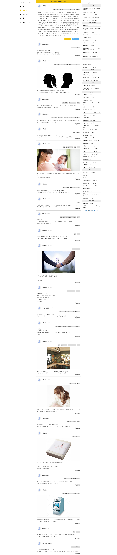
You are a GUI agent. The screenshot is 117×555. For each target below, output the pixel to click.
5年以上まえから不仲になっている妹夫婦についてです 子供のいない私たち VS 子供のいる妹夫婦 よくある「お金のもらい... (58, 451)
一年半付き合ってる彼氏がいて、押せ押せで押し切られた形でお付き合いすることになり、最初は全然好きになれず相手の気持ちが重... (58, 203)
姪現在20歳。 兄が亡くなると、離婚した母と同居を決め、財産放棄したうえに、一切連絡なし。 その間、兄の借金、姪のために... (58, 218)
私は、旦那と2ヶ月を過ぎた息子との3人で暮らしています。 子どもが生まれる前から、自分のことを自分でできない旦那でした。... (58, 77)
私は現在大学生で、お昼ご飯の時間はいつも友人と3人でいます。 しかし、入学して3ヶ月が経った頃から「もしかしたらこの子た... (58, 234)
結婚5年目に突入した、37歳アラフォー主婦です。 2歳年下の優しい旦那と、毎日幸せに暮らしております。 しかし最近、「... (58, 263)
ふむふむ (67, 38)
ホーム (23, 6)
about (86, 210)
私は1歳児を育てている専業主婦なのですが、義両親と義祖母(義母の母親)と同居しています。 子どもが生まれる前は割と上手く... (58, 160)
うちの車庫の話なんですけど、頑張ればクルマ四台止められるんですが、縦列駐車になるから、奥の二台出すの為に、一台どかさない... (58, 118)
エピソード (24, 10)
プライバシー (95, 210)
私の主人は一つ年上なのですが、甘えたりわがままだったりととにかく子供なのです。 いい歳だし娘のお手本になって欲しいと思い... (58, 532)
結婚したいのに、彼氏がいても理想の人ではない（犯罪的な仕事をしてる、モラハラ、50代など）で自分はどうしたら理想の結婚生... (58, 395)
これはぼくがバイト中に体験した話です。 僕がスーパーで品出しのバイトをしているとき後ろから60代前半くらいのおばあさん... (58, 312)
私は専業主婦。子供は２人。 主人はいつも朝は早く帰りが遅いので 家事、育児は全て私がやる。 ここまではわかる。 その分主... (58, 294)
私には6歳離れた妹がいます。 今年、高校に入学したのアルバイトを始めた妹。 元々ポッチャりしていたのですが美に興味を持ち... (58, 49)
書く (22, 18)
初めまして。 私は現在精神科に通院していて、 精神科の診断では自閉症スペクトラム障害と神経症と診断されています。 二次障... (58, 329)
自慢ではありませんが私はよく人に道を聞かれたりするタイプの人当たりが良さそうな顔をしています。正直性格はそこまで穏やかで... (58, 506)
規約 (90, 210)
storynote (26, 2)
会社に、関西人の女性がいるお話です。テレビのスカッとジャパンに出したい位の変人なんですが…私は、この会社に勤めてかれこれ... (58, 103)
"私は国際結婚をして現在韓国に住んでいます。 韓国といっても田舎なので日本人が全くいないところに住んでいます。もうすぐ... (58, 422)
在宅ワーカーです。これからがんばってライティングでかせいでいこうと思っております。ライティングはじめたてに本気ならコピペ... (58, 479)
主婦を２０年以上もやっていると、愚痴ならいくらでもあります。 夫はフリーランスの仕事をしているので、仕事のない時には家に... (58, 357)
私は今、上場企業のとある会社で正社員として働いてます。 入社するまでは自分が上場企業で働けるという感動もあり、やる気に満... (58, 188)
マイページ (24, 22)
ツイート (75, 38)
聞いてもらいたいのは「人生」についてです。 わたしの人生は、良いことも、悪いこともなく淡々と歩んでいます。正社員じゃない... (58, 133)
